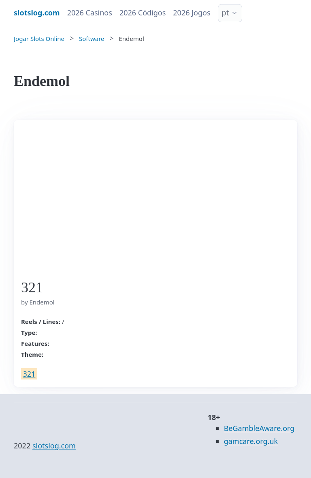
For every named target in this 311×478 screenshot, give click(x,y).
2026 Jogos (191, 12)
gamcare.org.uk (251, 441)
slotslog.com (54, 445)
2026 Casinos (89, 12)
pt (225, 12)
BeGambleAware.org (259, 428)
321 (29, 374)
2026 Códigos (142, 12)
